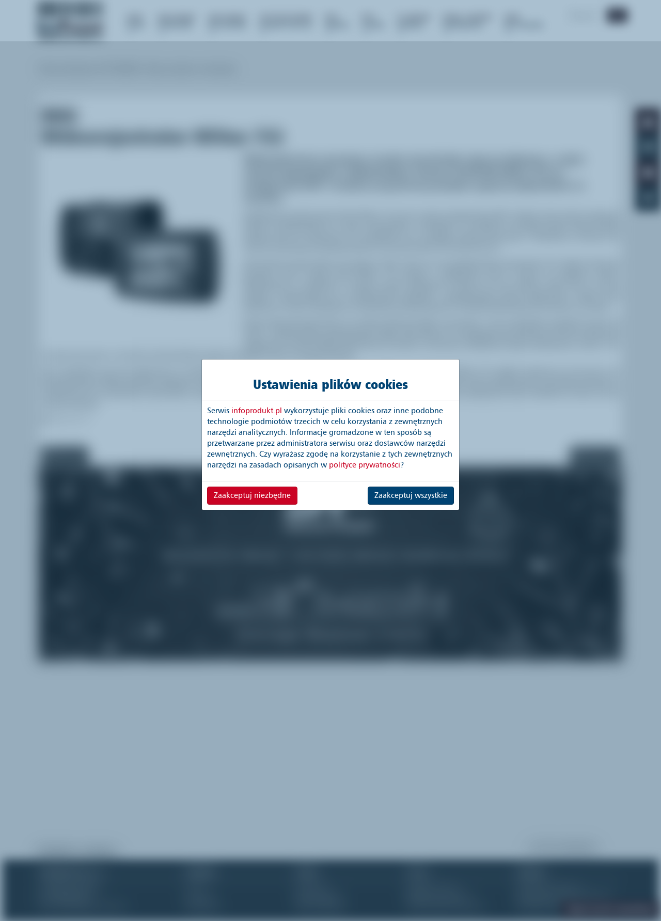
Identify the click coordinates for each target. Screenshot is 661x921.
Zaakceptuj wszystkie (410, 495)
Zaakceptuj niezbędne (252, 495)
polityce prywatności (364, 465)
